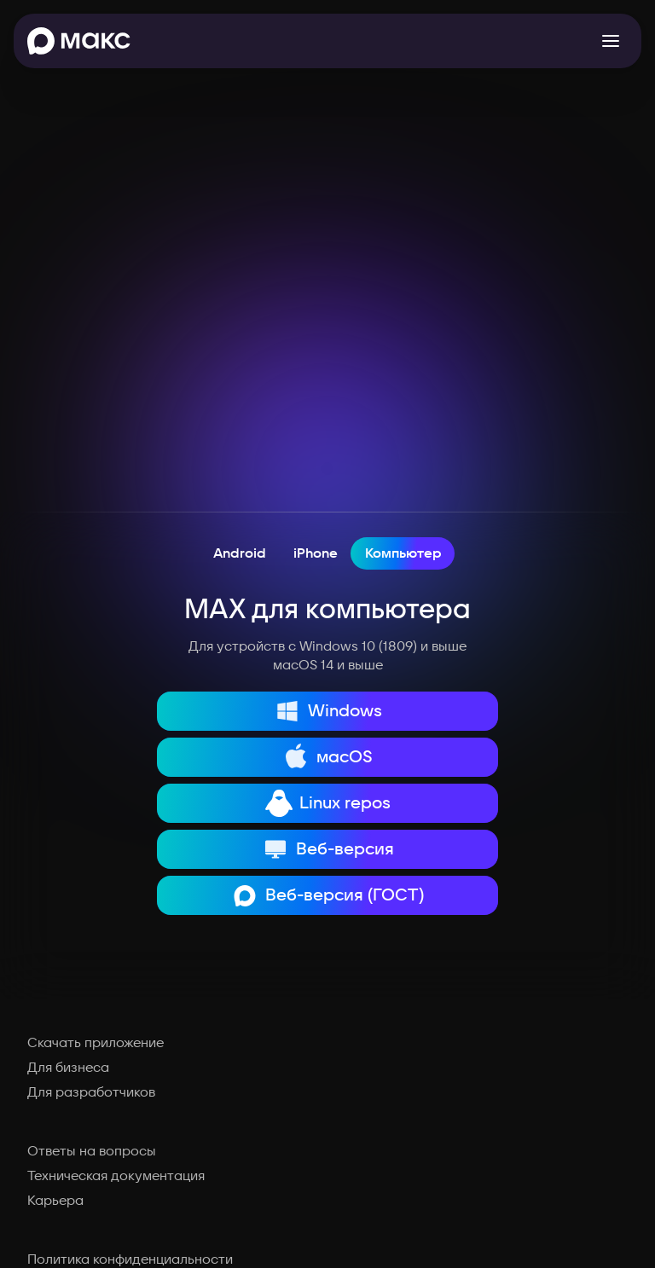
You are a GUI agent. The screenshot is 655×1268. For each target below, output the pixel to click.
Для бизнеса (68, 1067)
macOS (327, 757)
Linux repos (328, 803)
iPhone (315, 553)
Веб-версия (328, 849)
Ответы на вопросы (91, 1151)
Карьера (55, 1200)
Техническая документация (116, 1176)
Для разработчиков (91, 1092)
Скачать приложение (95, 1043)
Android (239, 553)
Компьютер (403, 553)
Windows (327, 711)
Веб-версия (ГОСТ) (327, 895)
